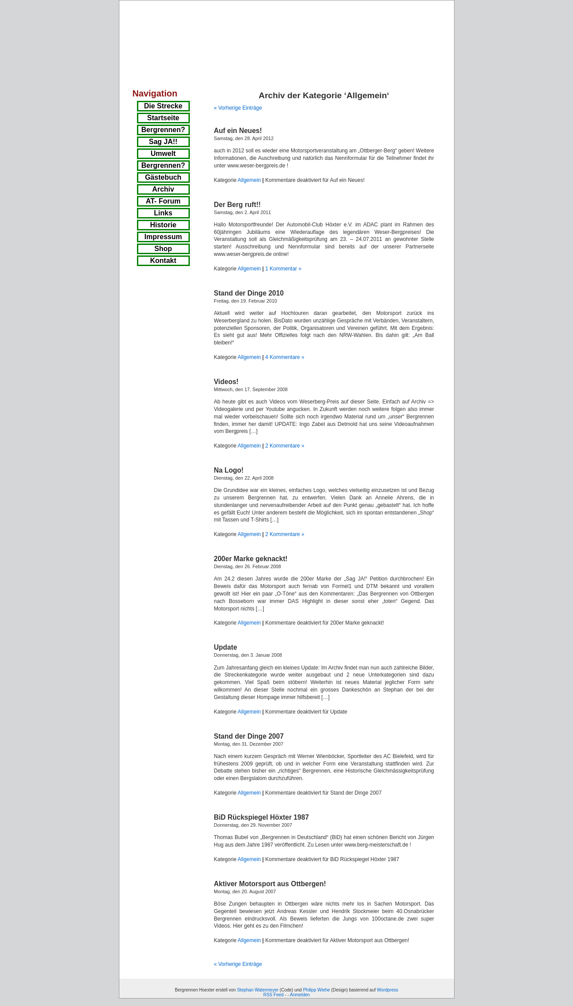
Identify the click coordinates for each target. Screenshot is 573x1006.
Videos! (226, 381)
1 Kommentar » (283, 269)
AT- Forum (163, 201)
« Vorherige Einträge (238, 108)
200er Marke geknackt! (251, 558)
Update (225, 647)
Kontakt (163, 260)
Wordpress (387, 990)
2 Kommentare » (284, 446)
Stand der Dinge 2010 (249, 293)
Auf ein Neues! (238, 130)
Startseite (163, 118)
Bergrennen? (163, 129)
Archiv (163, 189)
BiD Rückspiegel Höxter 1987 (261, 817)
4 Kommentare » (284, 357)
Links (163, 213)
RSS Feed (273, 994)
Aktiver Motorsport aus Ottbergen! (270, 884)
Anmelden (300, 994)
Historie (163, 225)
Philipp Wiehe (316, 990)
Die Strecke (163, 106)
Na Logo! (229, 470)
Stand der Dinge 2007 (249, 736)
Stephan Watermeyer (257, 990)
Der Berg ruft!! (237, 204)
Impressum (163, 236)
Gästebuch (163, 177)
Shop (163, 248)
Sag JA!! (163, 141)
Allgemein (249, 180)
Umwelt (163, 153)
